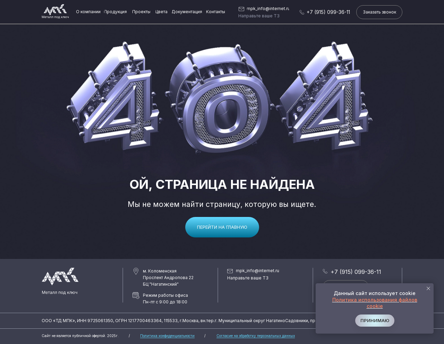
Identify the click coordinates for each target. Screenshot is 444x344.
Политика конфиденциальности (167, 336)
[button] (379, 12)
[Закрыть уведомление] (428, 288)
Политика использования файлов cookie (374, 303)
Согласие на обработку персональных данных (255, 336)
